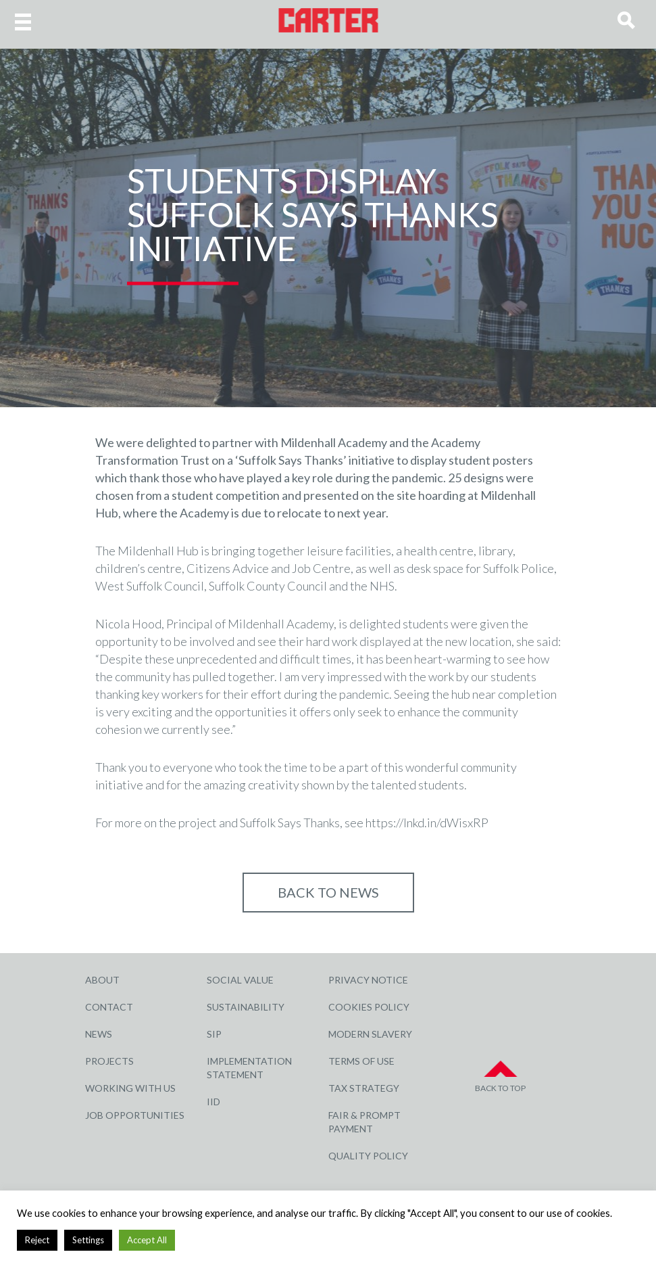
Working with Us (130, 1088)
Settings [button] (88, 1239)
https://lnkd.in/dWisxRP (426, 822)
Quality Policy (368, 1155)
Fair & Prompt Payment (364, 1121)
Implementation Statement (249, 1067)
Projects (109, 1061)
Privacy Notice (368, 980)
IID (213, 1101)
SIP (214, 1034)
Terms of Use (361, 1061)
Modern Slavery (370, 1034)
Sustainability (245, 1007)
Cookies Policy (368, 1007)
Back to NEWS (328, 892)
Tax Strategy (363, 1088)
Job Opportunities (134, 1115)
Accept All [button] (147, 1239)
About (102, 980)
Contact (109, 1007)
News (98, 1034)
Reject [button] (37, 1239)
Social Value (240, 980)
